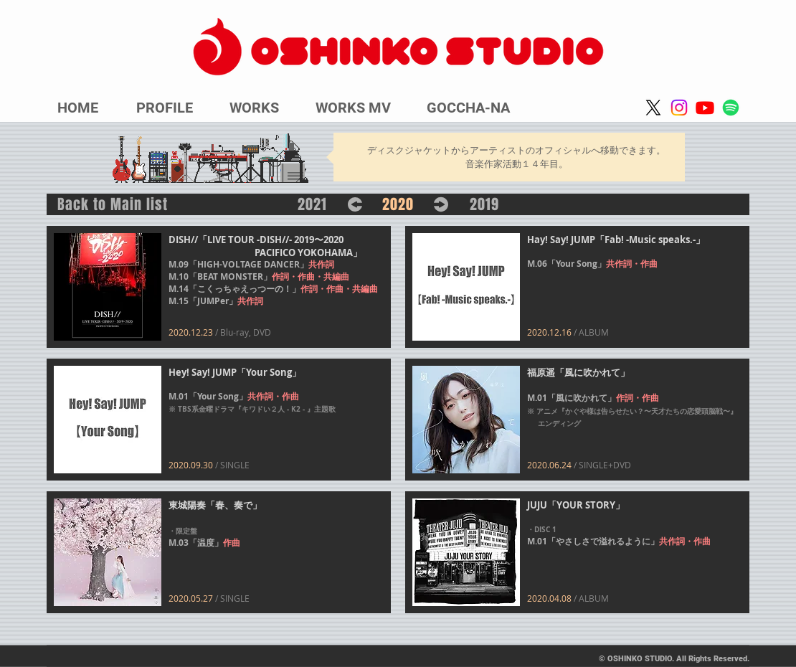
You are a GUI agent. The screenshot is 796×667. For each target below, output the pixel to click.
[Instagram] (679, 107)
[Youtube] (705, 107)
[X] (653, 107)
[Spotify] (730, 107)
